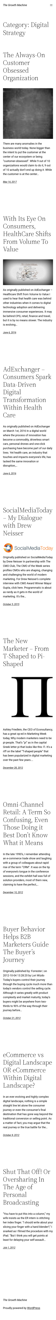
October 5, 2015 (11, 604)
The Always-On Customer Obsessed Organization (24, 66)
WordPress (33, 1308)
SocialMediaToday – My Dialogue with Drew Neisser (27, 521)
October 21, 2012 (12, 1018)
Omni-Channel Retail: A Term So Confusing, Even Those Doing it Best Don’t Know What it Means (26, 824)
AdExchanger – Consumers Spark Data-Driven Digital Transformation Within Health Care (27, 392)
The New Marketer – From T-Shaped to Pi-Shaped (26, 652)
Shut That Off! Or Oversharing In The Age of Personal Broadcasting (26, 1187)
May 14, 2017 (10, 181)
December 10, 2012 (13, 892)
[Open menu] (51, 5)
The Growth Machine (15, 5)
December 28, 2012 (13, 767)
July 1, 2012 (9, 1247)
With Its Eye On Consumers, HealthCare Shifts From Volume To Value (27, 234)
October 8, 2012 (11, 1135)
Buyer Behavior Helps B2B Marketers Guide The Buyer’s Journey (26, 944)
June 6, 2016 (9, 332)
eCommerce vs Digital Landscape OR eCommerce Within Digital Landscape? (27, 1070)
